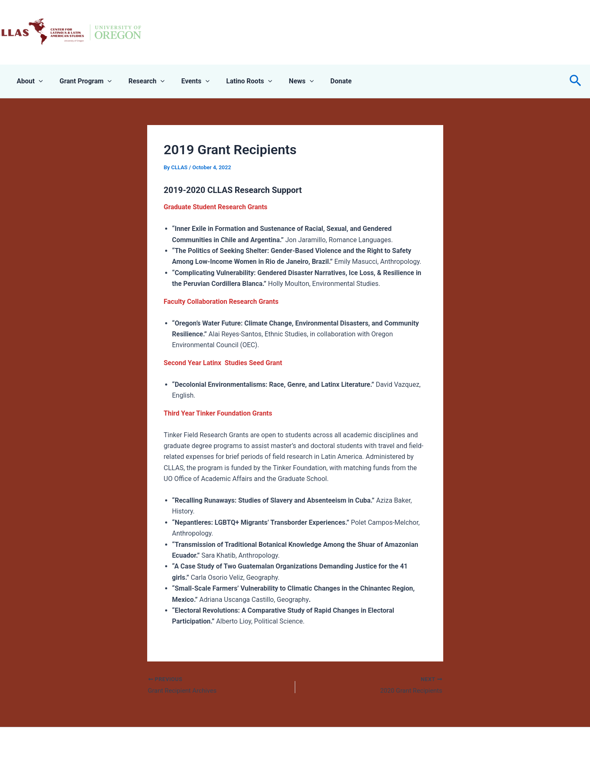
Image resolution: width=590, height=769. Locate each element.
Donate (319, 81)
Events (184, 81)
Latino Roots (234, 81)
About (28, 81)
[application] (37, 81)
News (283, 81)
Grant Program (81, 81)
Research (138, 81)
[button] (575, 81)
